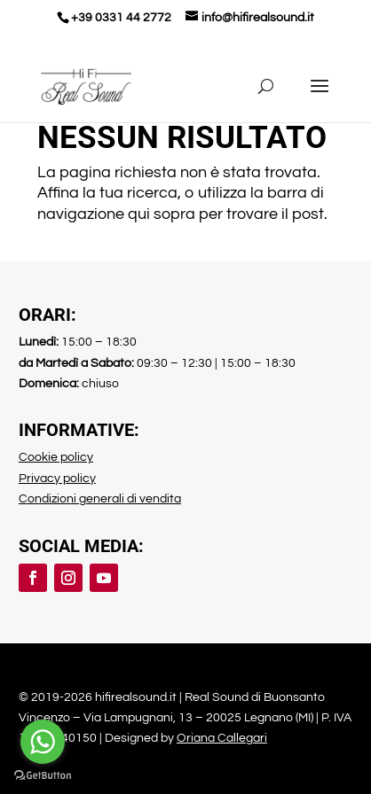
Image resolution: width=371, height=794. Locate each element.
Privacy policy (57, 478)
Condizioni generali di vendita (100, 499)
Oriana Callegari (222, 738)
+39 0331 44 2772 (121, 18)
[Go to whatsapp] (42, 742)
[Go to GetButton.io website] (42, 776)
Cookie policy (56, 457)
